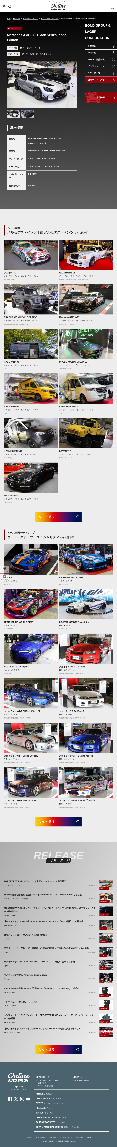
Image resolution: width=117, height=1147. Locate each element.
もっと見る (46, 517)
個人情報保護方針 (66, 1137)
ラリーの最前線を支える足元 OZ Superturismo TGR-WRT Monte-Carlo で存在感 (43, 895)
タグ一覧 (29, 1137)
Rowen (7, 939)
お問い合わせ (40, 1137)
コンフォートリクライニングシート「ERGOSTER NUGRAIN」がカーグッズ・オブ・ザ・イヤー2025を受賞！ (50, 1017)
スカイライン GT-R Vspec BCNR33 (21, 756)
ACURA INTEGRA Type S (16, 667)
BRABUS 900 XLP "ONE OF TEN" (20, 317)
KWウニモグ (65, 451)
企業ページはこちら (35, 143)
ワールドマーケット (12, 885)
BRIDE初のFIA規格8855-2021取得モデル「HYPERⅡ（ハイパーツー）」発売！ (42, 988)
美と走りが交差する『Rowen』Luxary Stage (25, 975)
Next (72, 85)
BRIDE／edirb (10, 992)
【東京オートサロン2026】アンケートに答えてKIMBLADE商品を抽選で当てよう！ (43, 1029)
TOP (9, 19)
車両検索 (16, 19)
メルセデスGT (10, 273)
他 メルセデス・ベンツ (49, 19)
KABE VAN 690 (11, 362)
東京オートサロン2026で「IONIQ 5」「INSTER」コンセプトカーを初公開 (39, 962)
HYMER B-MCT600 (13, 451)
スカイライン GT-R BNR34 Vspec (20, 800)
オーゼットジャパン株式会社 (16, 899)
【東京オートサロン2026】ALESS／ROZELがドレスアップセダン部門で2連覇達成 (43, 921)
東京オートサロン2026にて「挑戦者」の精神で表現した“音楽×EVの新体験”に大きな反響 (46, 948)
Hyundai (7, 952)
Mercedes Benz (11, 495)
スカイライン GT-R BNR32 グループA (22, 711)
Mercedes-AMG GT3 (69, 317)
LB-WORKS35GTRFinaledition (74, 622)
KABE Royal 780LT (68, 406)
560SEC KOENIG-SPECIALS (73, 362)
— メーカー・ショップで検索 (47, 1080)
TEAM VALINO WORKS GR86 (18, 622)
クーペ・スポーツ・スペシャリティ (37, 54)
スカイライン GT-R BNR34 (72, 667)
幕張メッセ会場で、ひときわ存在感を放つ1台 (25, 935)
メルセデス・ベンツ (30, 19)
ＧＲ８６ (8, 577)
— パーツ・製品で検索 (44, 1086)
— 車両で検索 (41, 1083)
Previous (11, 85)
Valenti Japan (10, 915)
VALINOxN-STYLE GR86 (71, 577)
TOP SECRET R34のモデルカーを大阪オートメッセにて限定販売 (35, 881)
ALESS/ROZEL (10, 925)
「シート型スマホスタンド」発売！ (21, 1002)
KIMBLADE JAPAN (12, 1033)
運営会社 (52, 1137)
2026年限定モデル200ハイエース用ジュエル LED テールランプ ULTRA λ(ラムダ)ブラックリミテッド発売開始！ (50, 910)
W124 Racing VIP (67, 273)
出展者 (89, 1137)
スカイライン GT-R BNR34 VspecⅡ (76, 756)
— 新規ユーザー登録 (81, 1080)
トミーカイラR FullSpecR (71, 711)
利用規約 (79, 1137)
